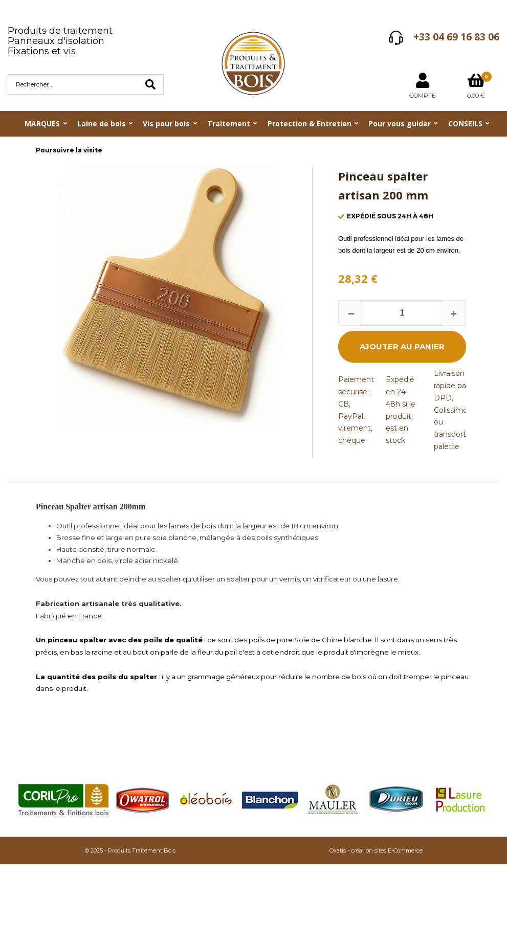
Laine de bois (101, 123)
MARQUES (42, 123)
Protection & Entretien (309, 123)
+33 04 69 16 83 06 (456, 36)
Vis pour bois (166, 123)
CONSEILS (465, 123)
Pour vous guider (399, 123)
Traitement (228, 123)
